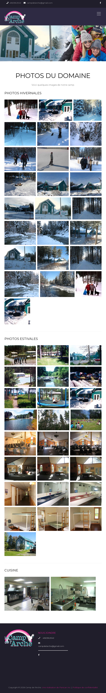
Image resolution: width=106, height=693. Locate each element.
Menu (99, 14)
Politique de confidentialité (85, 687)
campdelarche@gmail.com (40, 3)
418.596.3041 (15, 3)
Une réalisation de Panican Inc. (56, 687)
